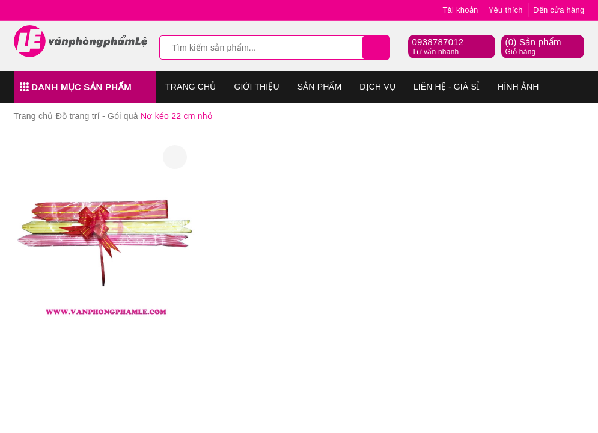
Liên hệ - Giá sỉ (446, 86)
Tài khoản (460, 9)
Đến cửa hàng (559, 9)
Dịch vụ (377, 86)
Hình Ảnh (518, 86)
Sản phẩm (319, 86)
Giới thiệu (256, 86)
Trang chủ (190, 86)
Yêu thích (506, 9)
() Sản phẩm (533, 47)
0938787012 (437, 42)
